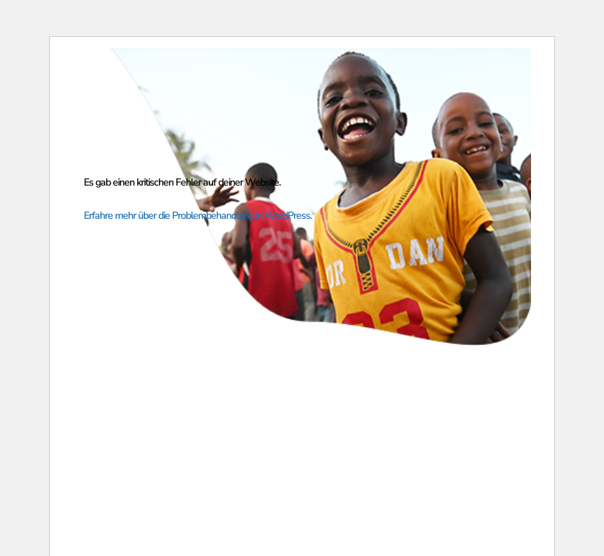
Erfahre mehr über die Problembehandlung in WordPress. (197, 215)
